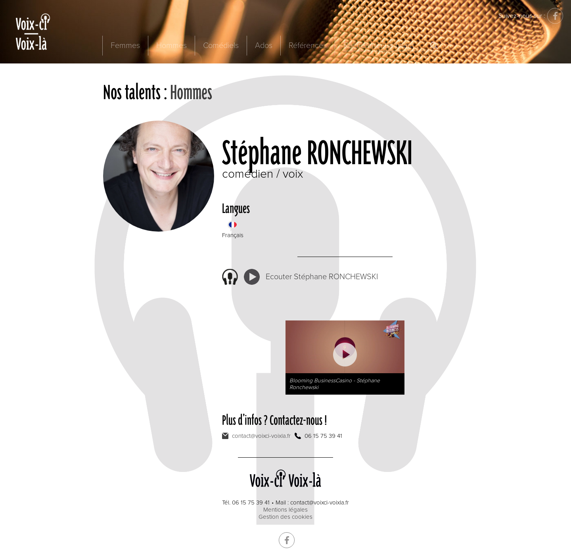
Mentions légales (285, 509)
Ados (263, 45)
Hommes (171, 45)
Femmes (125, 45)
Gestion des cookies (285, 516)
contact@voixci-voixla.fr (261, 435)
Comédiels (221, 45)
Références (308, 45)
